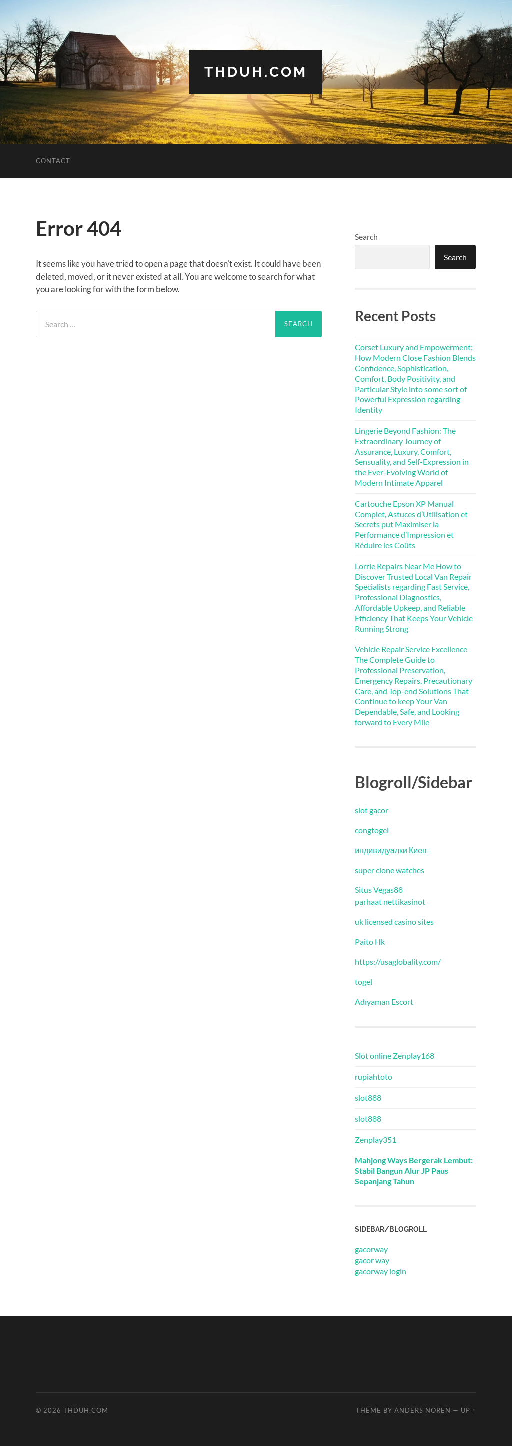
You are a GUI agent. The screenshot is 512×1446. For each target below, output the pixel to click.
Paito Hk (370, 941)
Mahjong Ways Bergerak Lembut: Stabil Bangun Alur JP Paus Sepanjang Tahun (414, 1170)
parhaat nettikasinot (390, 901)
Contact (53, 161)
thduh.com (256, 72)
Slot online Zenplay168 (394, 1055)
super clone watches (389, 870)
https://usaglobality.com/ (398, 961)
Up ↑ (468, 1410)
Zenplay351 (375, 1139)
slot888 (368, 1097)
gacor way (372, 1260)
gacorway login (380, 1271)
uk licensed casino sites (394, 921)
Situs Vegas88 (379, 889)
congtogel (372, 830)
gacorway (371, 1249)
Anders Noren (422, 1410)
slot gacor (371, 810)
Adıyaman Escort (384, 1001)
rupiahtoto (373, 1076)
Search (366, 236)
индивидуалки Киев (390, 850)
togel (363, 981)
